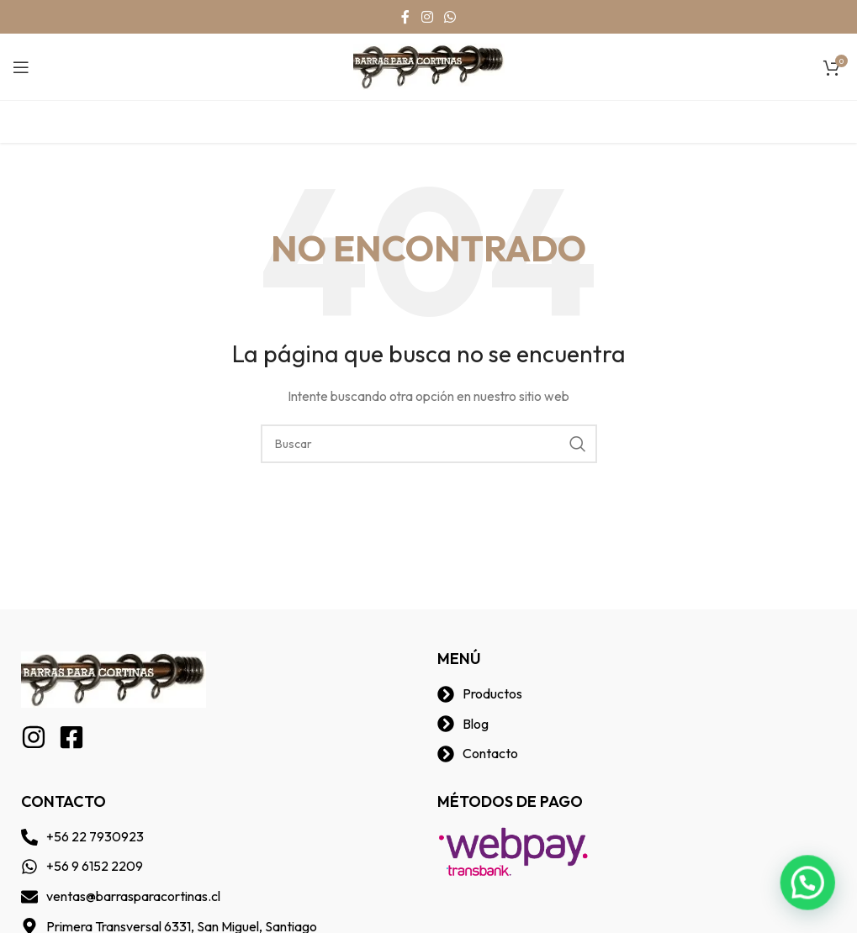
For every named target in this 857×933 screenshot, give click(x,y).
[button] (810, 890)
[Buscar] (429, 443)
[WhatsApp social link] (450, 16)
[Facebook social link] (405, 16)
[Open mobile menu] (21, 67)
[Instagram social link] (426, 16)
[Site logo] (429, 65)
